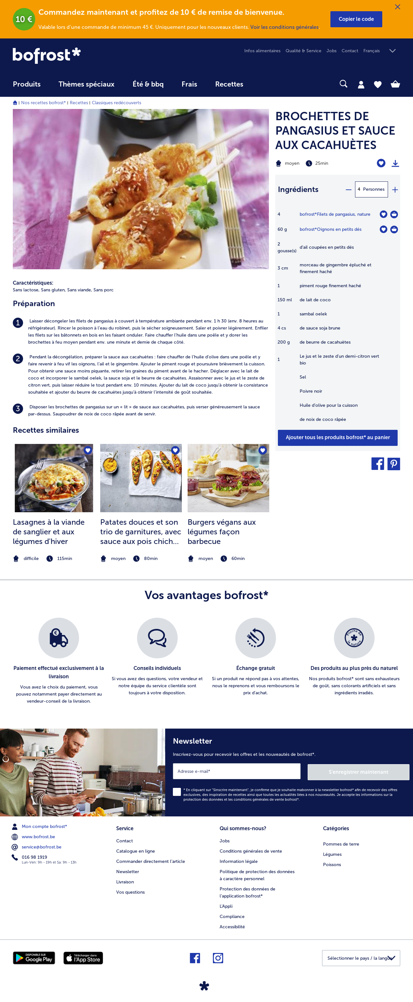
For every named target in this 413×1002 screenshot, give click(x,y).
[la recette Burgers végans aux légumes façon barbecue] (228, 478)
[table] (337, 320)
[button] (356, 19)
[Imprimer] (395, 163)
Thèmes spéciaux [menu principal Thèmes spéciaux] (87, 84)
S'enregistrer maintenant (371, 771)
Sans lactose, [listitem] (26, 290)
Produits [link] (27, 84)
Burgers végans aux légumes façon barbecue (222, 531)
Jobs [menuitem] (331, 51)
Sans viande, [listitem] (79, 290)
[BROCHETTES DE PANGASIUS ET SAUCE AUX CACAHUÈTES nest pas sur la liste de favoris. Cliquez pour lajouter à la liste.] (381, 163)
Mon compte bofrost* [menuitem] (40, 825)
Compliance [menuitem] (232, 915)
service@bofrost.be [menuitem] (37, 846)
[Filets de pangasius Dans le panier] (394, 214)
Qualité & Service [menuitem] (303, 51)
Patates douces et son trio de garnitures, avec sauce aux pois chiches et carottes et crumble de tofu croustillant (140, 531)
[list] (206, 661)
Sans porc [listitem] (103, 290)
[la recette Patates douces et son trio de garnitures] (141, 478)
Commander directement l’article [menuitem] (150, 860)
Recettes (79, 102)
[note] (53, 559)
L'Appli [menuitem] (226, 904)
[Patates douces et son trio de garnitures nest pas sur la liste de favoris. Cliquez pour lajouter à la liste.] (175, 450)
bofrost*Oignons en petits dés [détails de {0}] (330, 229)
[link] (71, 55)
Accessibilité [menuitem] (232, 925)
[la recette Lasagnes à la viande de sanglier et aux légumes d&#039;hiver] (53, 478)
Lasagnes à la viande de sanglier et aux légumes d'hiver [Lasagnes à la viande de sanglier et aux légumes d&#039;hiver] (49, 531)
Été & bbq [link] (148, 84)
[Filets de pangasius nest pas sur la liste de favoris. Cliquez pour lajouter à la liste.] (383, 214)
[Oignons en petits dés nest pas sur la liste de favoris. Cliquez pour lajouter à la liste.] (383, 229)
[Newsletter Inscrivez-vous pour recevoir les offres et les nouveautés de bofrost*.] (289, 772)
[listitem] (141, 332)
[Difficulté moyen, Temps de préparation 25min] (316, 163)
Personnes (374, 189)
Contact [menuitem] (350, 51)
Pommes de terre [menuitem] (341, 842)
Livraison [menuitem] (125, 880)
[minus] (348, 189)
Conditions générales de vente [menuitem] (251, 849)
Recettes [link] (229, 84)
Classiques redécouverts (116, 102)
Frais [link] (189, 84)
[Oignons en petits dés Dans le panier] (394, 229)
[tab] (361, 84)
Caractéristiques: (33, 283)
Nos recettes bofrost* (43, 102)
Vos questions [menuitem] (130, 890)
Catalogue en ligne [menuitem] (135, 849)
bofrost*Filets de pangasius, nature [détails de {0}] (335, 214)
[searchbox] (265, 84)
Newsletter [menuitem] (127, 870)
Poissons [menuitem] (332, 863)
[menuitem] (27, 87)
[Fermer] (397, 7)
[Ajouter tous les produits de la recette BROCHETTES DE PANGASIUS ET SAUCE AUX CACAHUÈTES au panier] (338, 438)
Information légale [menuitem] (239, 860)
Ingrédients (298, 189)
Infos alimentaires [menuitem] (262, 51)
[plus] (395, 189)
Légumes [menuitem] (332, 853)
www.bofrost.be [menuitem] (34, 836)
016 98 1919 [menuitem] (30, 856)
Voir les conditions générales (284, 27)
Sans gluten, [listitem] (53, 290)
